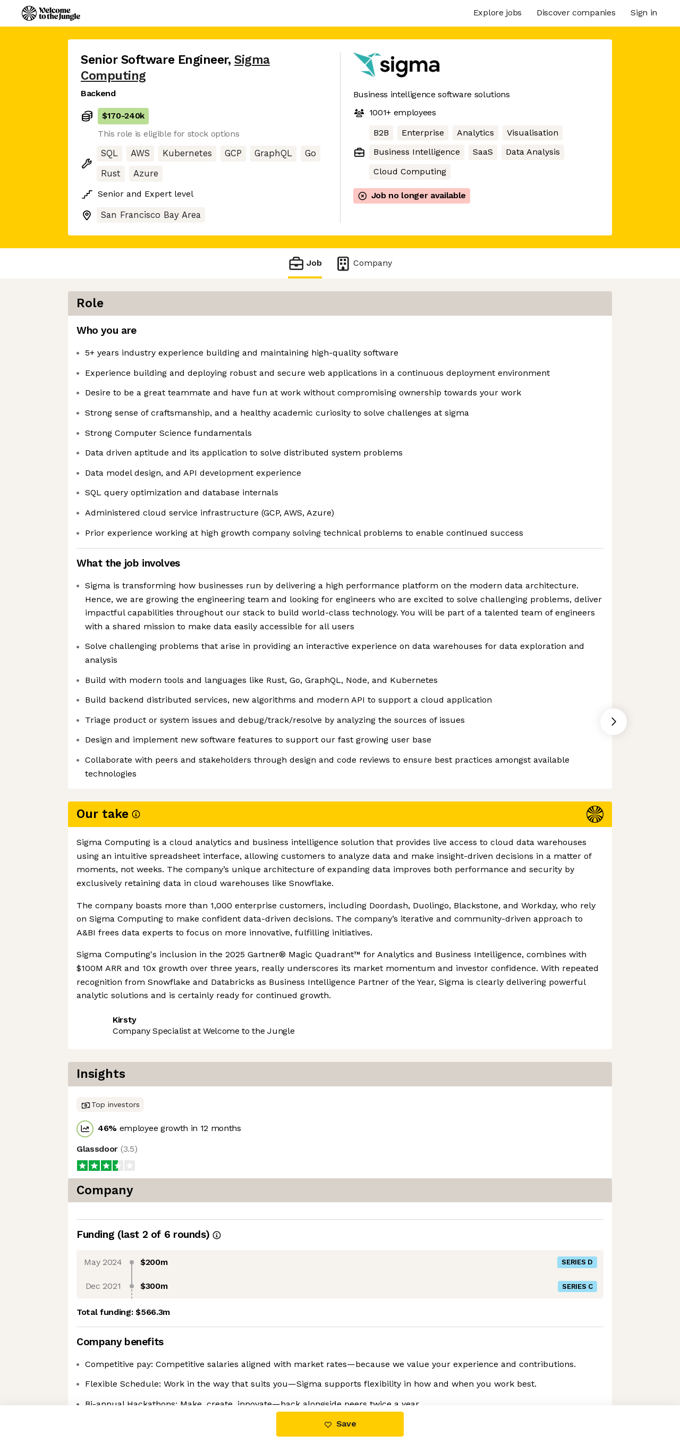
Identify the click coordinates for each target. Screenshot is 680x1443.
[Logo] (51, 13)
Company (363, 263)
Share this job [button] (109, 1046)
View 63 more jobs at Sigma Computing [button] (236, 1046)
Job (305, 263)
